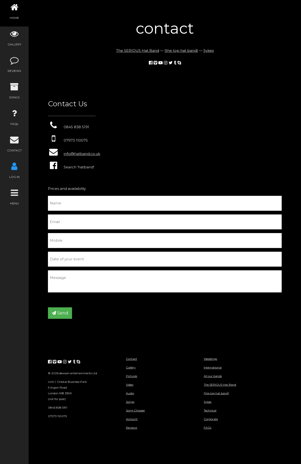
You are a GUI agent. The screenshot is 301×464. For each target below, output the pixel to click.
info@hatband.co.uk (82, 153)
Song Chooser (135, 410)
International (213, 367)
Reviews (131, 427)
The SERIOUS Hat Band (137, 50)
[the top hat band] (181, 50)
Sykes (208, 50)
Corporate (211, 419)
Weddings (210, 359)
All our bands (213, 376)
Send (60, 313)
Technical (210, 410)
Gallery (131, 367)
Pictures (131, 376)
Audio (130, 393)
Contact (131, 359)
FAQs (207, 427)
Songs (130, 402)
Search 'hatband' (71, 167)
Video (129, 384)
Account (132, 419)
